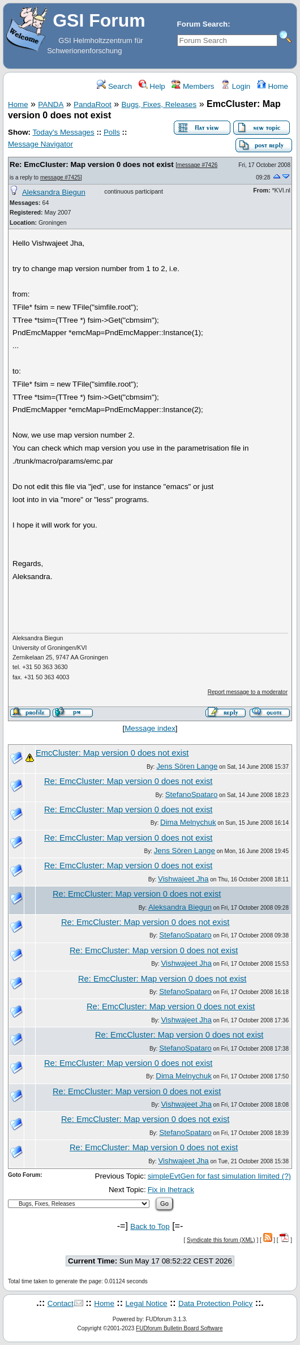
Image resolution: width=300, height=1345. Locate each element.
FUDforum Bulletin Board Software (179, 1328)
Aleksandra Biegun (53, 192)
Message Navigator (40, 144)
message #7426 (197, 165)
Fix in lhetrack (171, 1189)
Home (272, 86)
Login (235, 86)
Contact (61, 1303)
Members (193, 86)
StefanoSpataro (191, 794)
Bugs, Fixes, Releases (159, 104)
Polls (112, 132)
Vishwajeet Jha (183, 879)
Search (114, 86)
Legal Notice (146, 1303)
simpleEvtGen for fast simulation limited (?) (219, 1176)
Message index (150, 728)
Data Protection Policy (215, 1303)
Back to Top (149, 1226)
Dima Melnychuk (188, 822)
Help (152, 86)
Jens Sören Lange (186, 766)
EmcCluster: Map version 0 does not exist (112, 752)
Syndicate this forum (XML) (221, 1240)
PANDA (50, 104)
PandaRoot (93, 104)
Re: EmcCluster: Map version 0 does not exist (92, 164)
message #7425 (60, 177)
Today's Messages (63, 132)
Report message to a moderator (248, 692)
